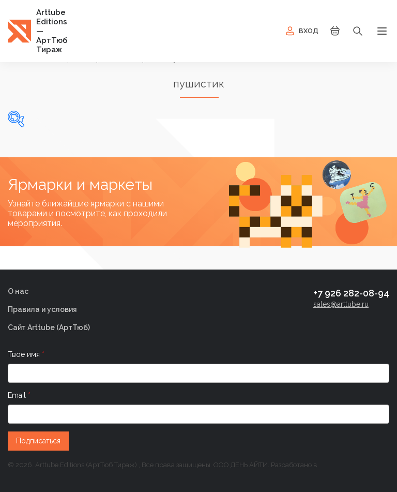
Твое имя (25, 354)
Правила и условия (42, 309)
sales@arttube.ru (341, 304)
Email (18, 395)
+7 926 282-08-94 (351, 293)
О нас (18, 291)
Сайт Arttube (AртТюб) (49, 327)
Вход (301, 31)
